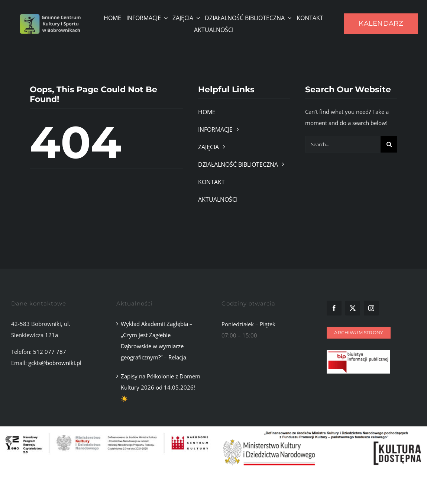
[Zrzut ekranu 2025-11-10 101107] (358, 352)
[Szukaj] (389, 144)
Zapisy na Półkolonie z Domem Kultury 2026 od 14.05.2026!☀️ (160, 387)
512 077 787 (49, 351)
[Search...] (343, 144)
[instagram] (371, 308)
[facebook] (334, 308)
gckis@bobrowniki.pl (54, 362)
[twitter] (352, 308)
